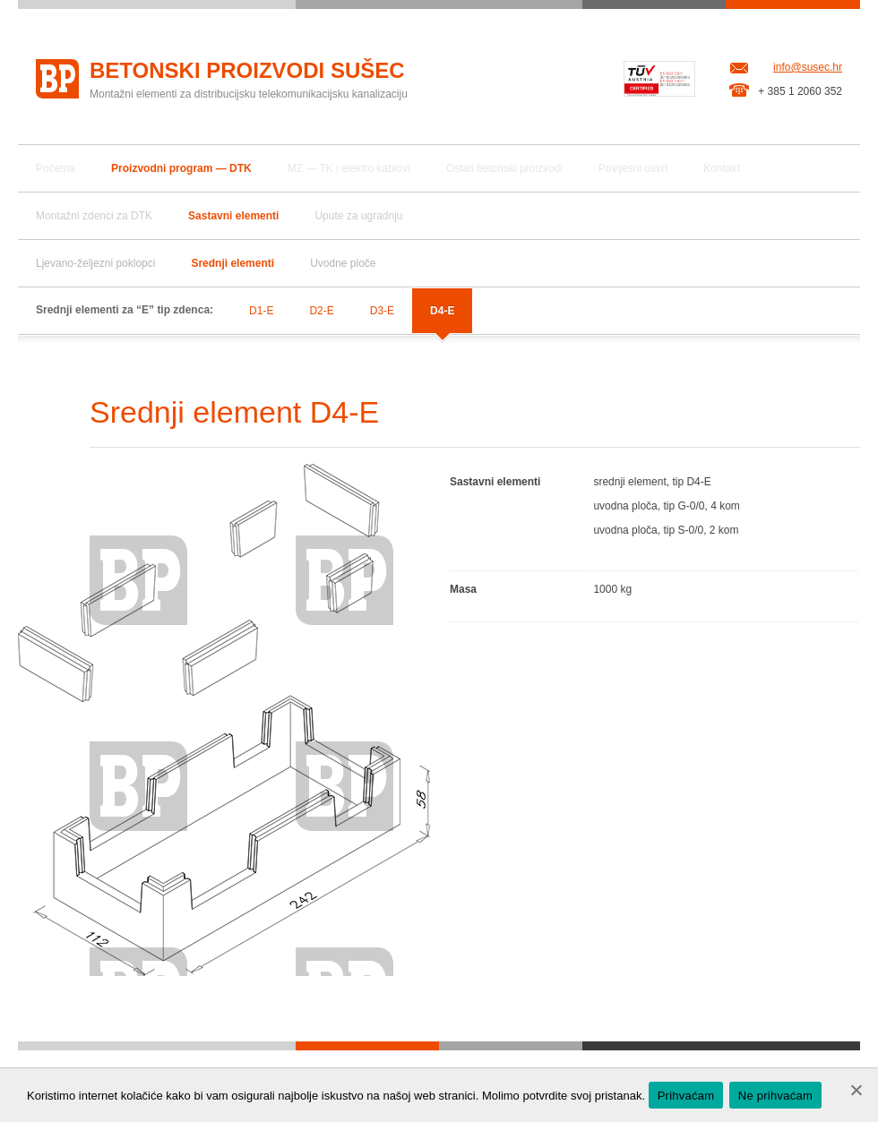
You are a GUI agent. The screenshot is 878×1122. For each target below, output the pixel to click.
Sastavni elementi (233, 216)
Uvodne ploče (342, 263)
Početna (55, 168)
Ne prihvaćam (775, 1095)
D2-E (321, 310)
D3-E (382, 310)
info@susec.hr (807, 67)
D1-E (261, 310)
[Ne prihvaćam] (856, 1090)
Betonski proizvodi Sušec (247, 70)
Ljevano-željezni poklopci (95, 263)
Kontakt (721, 168)
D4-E (442, 310)
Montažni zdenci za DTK (94, 216)
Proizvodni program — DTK (181, 168)
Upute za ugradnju (358, 216)
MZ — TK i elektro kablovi (349, 168)
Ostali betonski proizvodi (504, 168)
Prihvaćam (686, 1095)
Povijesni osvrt (632, 168)
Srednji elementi (232, 263)
